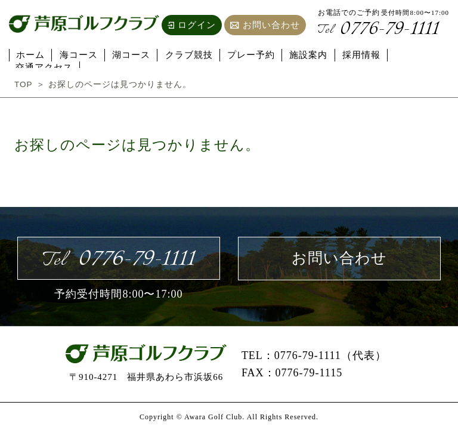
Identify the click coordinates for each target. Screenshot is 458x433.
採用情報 (353, 54)
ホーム (31, 54)
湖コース (129, 54)
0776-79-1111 (380, 30)
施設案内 (302, 54)
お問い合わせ (265, 25)
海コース (77, 54)
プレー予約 (246, 54)
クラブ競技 (185, 54)
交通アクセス (413, 54)
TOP (23, 84)
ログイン (192, 25)
